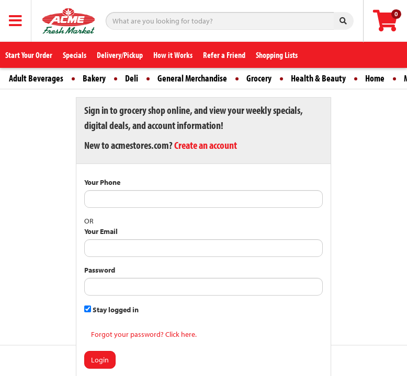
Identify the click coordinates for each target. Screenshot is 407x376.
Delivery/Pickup (120, 55)
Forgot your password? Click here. (144, 334)
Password (99, 270)
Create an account (205, 144)
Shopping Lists (277, 55)
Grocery (259, 78)
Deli (131, 78)
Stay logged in (111, 309)
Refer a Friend (224, 55)
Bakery (94, 78)
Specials (74, 55)
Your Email (101, 231)
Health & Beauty (318, 78)
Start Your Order (28, 55)
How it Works (173, 55)
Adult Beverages (36, 78)
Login (100, 360)
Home (375, 78)
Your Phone (102, 182)
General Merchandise (192, 78)
